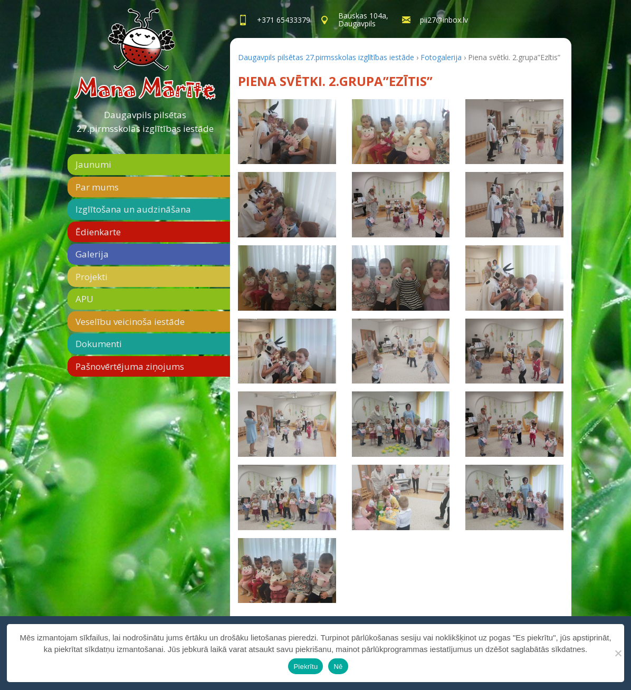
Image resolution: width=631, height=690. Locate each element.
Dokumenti (98, 344)
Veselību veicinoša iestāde (130, 321)
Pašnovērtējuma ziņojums (129, 366)
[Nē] (618, 653)
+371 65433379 (283, 20)
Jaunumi (93, 164)
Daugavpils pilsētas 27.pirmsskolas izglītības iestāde (145, 122)
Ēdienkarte (98, 232)
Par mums (97, 187)
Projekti (91, 277)
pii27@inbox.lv (444, 20)
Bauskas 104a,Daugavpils (363, 19)
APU (84, 299)
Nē (337, 666)
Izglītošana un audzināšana (133, 209)
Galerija (92, 254)
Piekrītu (305, 666)
